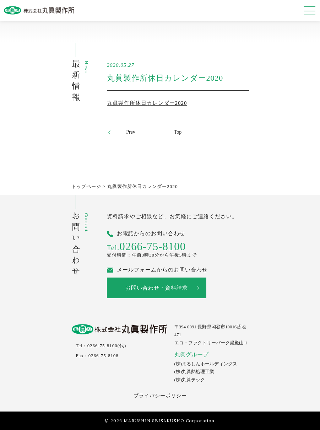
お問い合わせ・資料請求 (156, 288)
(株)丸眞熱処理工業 (194, 371)
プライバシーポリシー (160, 395)
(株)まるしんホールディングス (206, 363)
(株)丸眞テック (189, 379)
